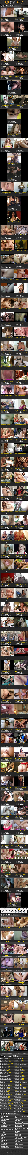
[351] (19, 1108)
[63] (5, 1060)
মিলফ (7, 991)
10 (26, 909)
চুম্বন (7, 1005)
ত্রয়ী (21, 964)
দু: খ (21, 1005)
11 (2, 911)
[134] (6, 1072)
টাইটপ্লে (21, 922)
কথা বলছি (21, 936)
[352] (5, 1073)
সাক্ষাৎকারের (21, 1019)
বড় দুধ (7, 964)
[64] (7, 1078)
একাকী (21, 991)
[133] (6, 1105)
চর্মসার (7, 1047)
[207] (5, 1097)
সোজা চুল (21, 978)
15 (14, 911)
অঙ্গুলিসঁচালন (21, 1033)
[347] (19, 1096)
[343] (19, 1081)
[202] (6, 1076)
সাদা (21, 1047)
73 (23, 911)
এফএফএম (7, 1033)
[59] (21, 1065)
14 (11, 911)
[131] (7, 1075)
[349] (4, 1082)
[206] (19, 1099)
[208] (5, 1087)
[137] (19, 1103)
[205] (19, 1106)
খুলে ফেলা (7, 950)
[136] (19, 1061)
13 (8, 911)
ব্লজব (7, 978)
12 (5, 911)
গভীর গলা (7, 1019)
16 (17, 911)
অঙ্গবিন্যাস (7, 922)
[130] (5, 1070)
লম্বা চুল (7, 936)
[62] (7, 1063)
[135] (6, 1061)
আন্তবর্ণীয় (21, 950)
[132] (5, 1058)
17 (20, 911)
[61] (6, 1081)
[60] (6, 1085)
